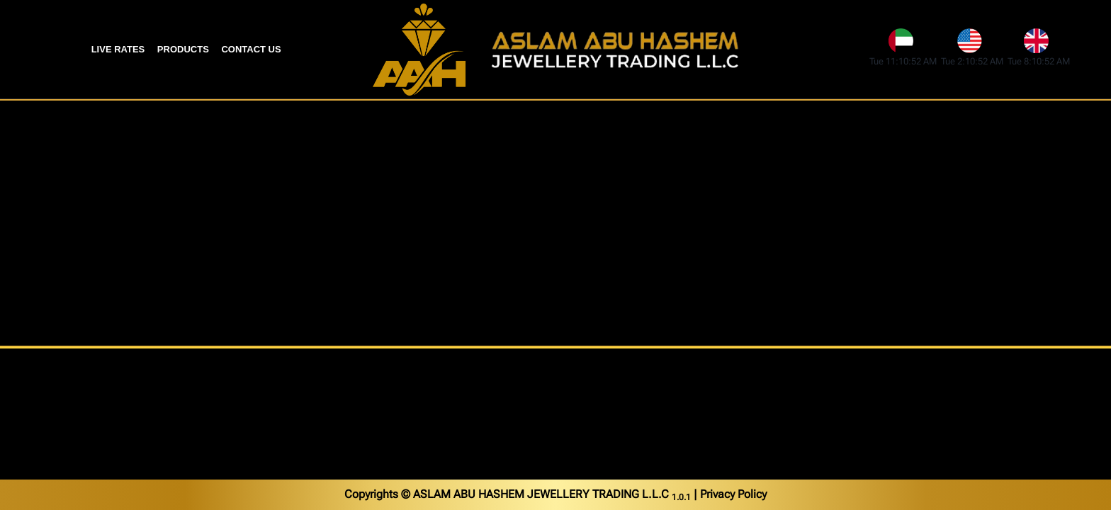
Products (183, 49)
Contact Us (251, 49)
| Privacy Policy (730, 494)
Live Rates (118, 49)
